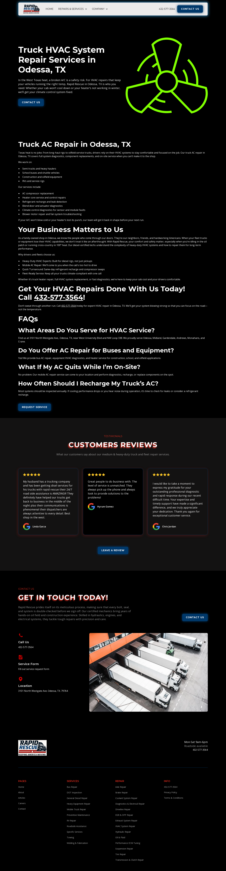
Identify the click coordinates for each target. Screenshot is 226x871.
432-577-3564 (167, 9)
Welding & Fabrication (77, 843)
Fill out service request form (33, 669)
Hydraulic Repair (123, 831)
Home (49, 9)
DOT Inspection (74, 792)
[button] (73, 9)
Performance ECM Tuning (127, 843)
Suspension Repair (124, 848)
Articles (21, 797)
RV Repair (71, 820)
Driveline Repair (122, 809)
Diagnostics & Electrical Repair (130, 803)
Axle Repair (120, 787)
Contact (22, 808)
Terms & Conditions (173, 797)
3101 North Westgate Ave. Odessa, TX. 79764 (43, 690)
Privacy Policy (170, 792)
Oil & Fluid (120, 837)
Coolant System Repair (126, 798)
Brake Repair (121, 792)
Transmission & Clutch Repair (129, 859)
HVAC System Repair (125, 826)
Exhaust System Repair (126, 820)
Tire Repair (120, 854)
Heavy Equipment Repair (78, 803)
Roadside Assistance (76, 826)
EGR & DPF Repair (124, 815)
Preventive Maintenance (78, 815)
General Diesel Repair (77, 798)
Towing (70, 837)
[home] (31, 9)
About (21, 792)
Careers (22, 803)
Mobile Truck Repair (76, 809)
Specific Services (74, 831)
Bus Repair (72, 787)
